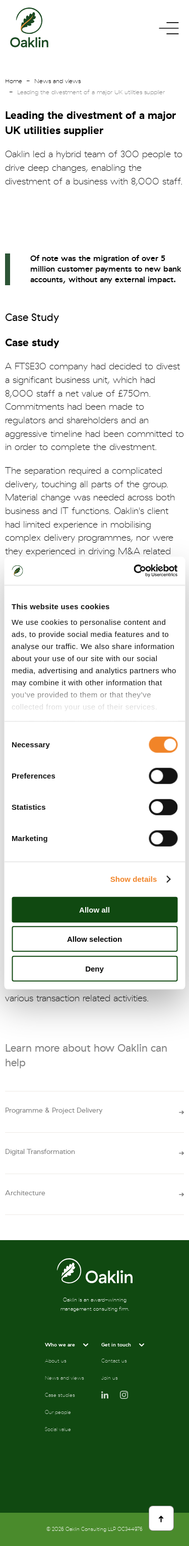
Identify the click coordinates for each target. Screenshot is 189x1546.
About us (56, 1361)
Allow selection (94, 939)
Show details (133, 879)
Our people (58, 1412)
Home (13, 81)
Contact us (114, 1361)
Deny (94, 968)
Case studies (60, 1395)
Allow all (94, 909)
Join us (109, 1378)
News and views (57, 81)
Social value (58, 1430)
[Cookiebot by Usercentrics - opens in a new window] (134, 570)
